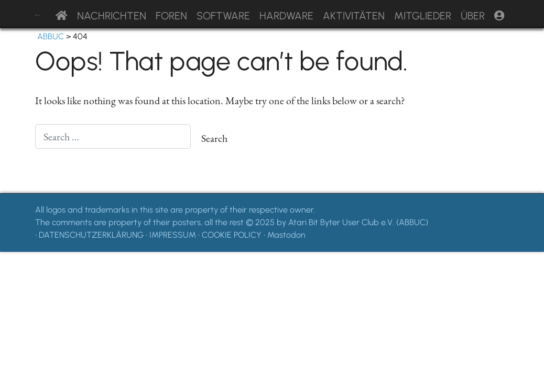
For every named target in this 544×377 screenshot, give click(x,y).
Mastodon (286, 235)
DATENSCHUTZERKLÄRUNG (91, 235)
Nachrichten (111, 15)
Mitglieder (422, 15)
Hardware (286, 15)
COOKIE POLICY (232, 235)
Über (473, 15)
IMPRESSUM (172, 235)
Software (223, 15)
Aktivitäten (354, 15)
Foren (171, 15)
